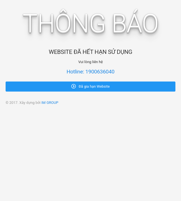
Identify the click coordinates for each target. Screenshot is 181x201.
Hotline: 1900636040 (90, 71)
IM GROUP (49, 102)
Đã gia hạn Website (90, 86)
